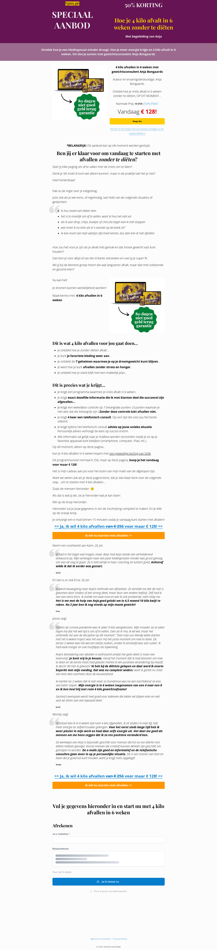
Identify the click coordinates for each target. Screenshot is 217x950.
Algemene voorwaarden (100, 938)
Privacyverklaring (120, 938)
